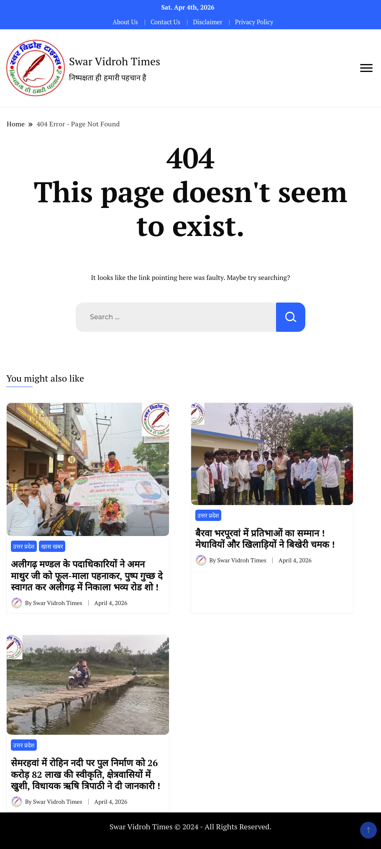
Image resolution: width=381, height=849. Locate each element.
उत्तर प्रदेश (24, 546)
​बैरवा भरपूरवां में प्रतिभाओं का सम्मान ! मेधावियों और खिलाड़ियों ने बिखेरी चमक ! (265, 538)
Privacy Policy (254, 22)
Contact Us (165, 22)
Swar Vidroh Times (114, 61)
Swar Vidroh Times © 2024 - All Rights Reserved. (191, 826)
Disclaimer (207, 22)
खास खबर (52, 546)
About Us (125, 22)
